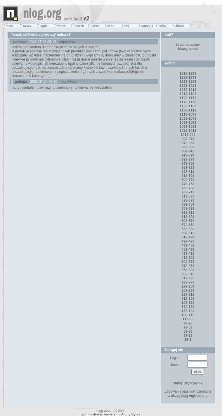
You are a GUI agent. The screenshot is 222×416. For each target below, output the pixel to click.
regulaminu (198, 395)
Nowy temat (188, 49)
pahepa (19, 42)
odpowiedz (67, 42)
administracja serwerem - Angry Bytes (111, 414)
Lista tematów (188, 45)
